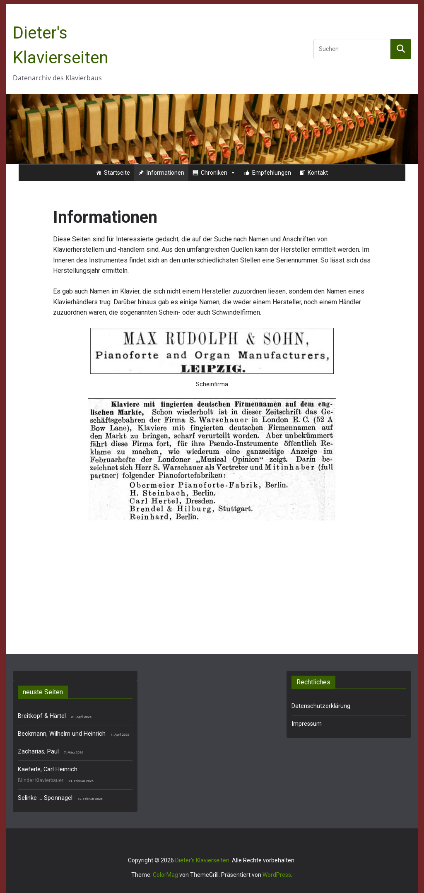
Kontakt (318, 172)
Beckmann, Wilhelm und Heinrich (62, 733)
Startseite (117, 172)
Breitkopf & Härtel (42, 716)
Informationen (165, 172)
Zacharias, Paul (38, 751)
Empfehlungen (271, 172)
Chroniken (218, 172)
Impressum (307, 723)
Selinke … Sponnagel (45, 798)
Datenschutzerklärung (321, 706)
